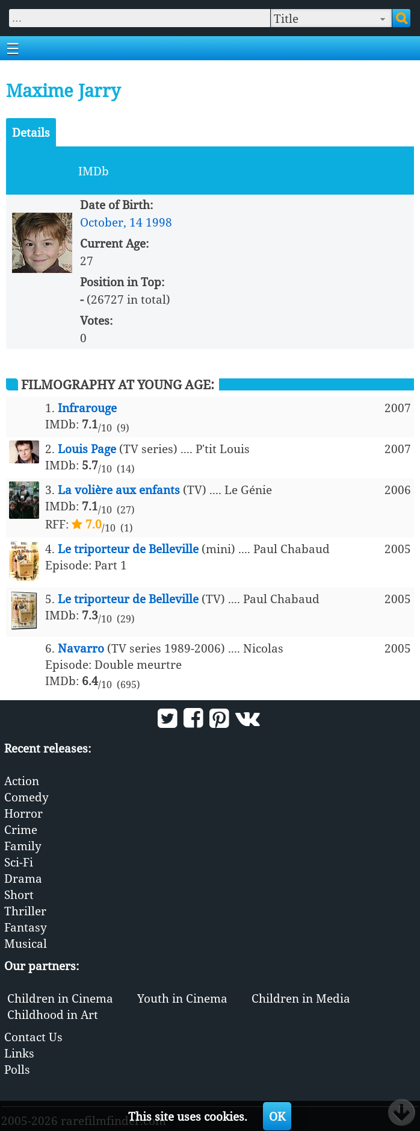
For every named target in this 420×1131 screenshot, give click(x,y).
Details (31, 132)
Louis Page (87, 448)
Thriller (25, 911)
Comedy (26, 797)
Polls (17, 1069)
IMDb (93, 171)
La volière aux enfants (119, 489)
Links (19, 1053)
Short (19, 894)
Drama (23, 878)
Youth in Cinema (182, 998)
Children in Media (301, 998)
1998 (159, 222)
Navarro (81, 648)
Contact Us (33, 1037)
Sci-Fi (18, 862)
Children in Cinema (60, 998)
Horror (23, 813)
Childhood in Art (52, 1014)
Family (23, 846)
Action (21, 780)
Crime (20, 829)
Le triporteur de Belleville (128, 548)
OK (277, 1116)
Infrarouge (87, 407)
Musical (25, 943)
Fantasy (25, 927)
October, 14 (111, 222)
